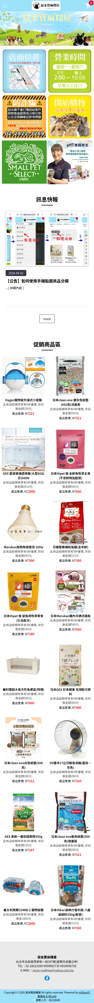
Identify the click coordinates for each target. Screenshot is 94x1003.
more (47, 318)
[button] (42, 43)
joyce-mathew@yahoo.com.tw (53, 970)
